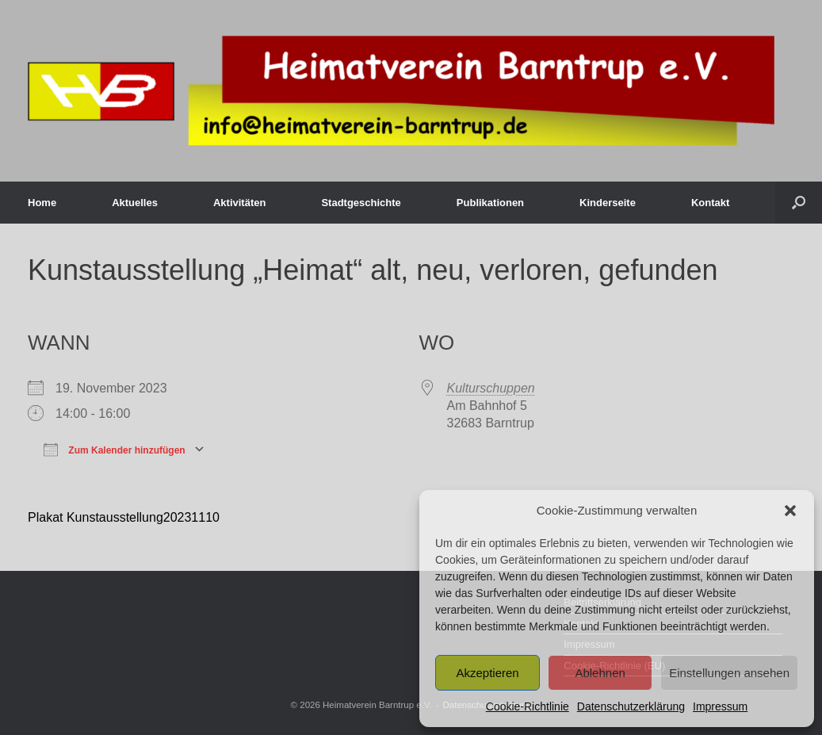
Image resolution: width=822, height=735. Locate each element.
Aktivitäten (239, 203)
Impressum (720, 706)
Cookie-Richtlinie (527, 706)
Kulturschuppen (491, 388)
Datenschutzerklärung (631, 706)
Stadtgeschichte (360, 203)
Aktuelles (135, 203)
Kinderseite (607, 203)
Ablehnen (600, 672)
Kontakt (710, 203)
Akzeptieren (487, 672)
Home (42, 203)
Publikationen (490, 203)
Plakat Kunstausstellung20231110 (124, 517)
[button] (790, 511)
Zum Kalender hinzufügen (114, 448)
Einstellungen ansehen (729, 672)
